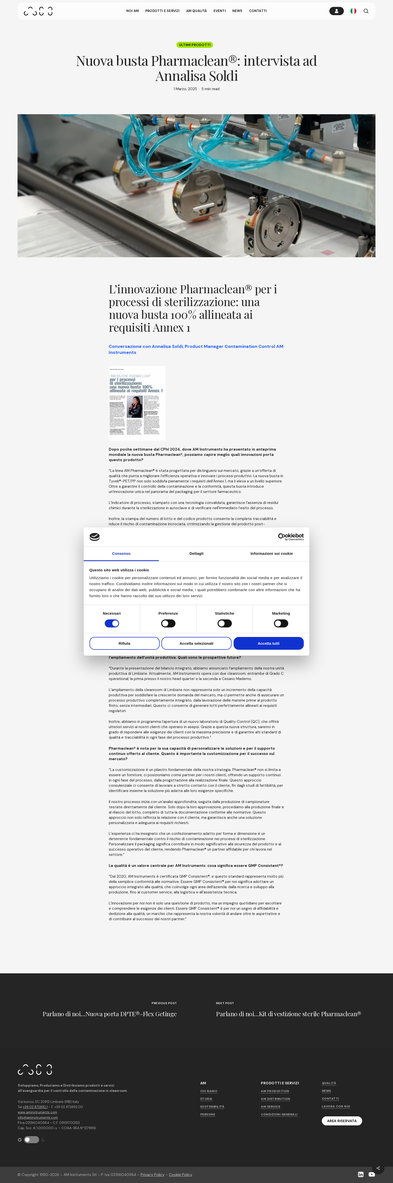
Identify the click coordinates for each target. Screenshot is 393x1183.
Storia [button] (206, 1099)
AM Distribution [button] (275, 1099)
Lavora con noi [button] (336, 1106)
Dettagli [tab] (196, 553)
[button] (342, 1120)
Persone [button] (207, 1114)
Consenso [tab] (121, 553)
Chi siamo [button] (209, 1091)
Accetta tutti (268, 643)
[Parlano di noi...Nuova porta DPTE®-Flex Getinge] (98, 1010)
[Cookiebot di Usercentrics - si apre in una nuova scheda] (282, 537)
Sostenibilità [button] (212, 1107)
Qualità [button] (329, 1083)
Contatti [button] (330, 1099)
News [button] (326, 1091)
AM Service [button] (270, 1107)
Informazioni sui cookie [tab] (272, 553)
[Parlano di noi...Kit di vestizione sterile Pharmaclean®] (295, 1010)
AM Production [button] (275, 1091)
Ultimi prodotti (195, 45)
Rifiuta (124, 643)
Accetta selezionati (196, 643)
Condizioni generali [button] (279, 1114)
